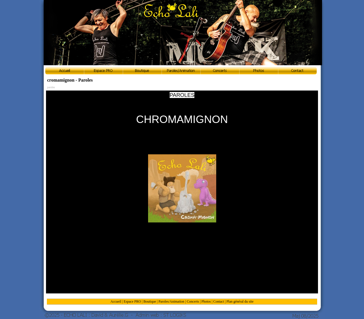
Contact (218, 301)
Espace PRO (132, 301)
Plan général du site (239, 301)
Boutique (149, 301)
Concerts (193, 301)
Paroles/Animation (171, 301)
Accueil (115, 301)
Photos (206, 301)
